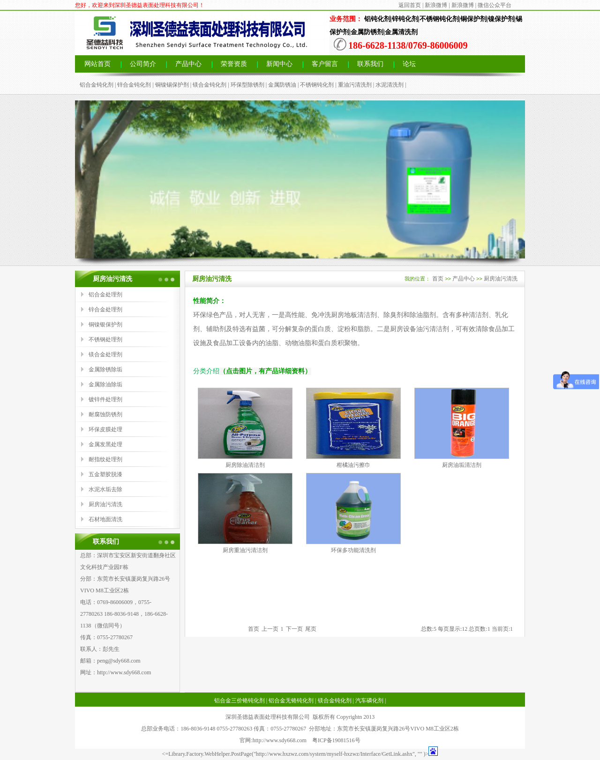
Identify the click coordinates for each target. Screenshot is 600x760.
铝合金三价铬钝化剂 (239, 700)
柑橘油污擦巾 (353, 465)
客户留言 (325, 63)
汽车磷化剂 (369, 700)
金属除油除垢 (105, 384)
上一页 (270, 629)
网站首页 (97, 63)
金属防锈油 (282, 84)
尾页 (310, 629)
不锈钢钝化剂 (317, 84)
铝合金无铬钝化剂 (291, 700)
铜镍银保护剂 (105, 324)
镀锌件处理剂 (105, 399)
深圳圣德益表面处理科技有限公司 (267, 717)
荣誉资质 (234, 63)
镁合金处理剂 (105, 354)
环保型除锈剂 (247, 84)
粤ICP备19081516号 (336, 740)
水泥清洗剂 (389, 84)
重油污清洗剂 (355, 84)
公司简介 (143, 63)
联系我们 (370, 63)
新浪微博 (436, 5)
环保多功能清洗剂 (353, 550)
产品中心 (188, 63)
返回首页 (409, 5)
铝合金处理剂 (105, 294)
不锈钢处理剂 (105, 339)
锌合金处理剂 (105, 309)
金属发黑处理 (105, 444)
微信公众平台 (494, 5)
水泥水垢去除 (105, 489)
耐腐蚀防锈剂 (105, 414)
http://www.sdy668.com (124, 672)
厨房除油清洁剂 (245, 465)
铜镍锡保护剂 (172, 84)
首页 (437, 278)
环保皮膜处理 (105, 429)
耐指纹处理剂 (105, 459)
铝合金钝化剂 (96, 84)
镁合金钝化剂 (209, 84)
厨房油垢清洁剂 (461, 465)
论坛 (409, 63)
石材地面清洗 (105, 519)
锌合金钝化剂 (134, 84)
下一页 (294, 629)
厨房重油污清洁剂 (245, 550)
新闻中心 (279, 63)
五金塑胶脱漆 (105, 474)
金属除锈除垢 (105, 369)
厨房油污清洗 (105, 504)
